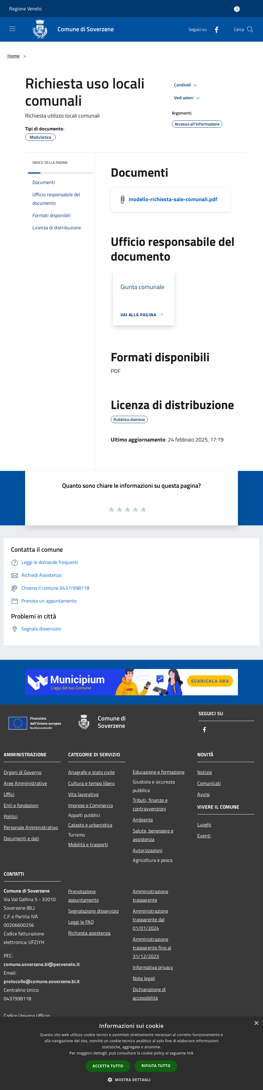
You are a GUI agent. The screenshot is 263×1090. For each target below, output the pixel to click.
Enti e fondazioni (21, 805)
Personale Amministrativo (31, 827)
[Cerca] (250, 29)
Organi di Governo (22, 772)
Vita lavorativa (83, 794)
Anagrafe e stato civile (91, 772)
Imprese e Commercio (90, 805)
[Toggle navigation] (12, 28)
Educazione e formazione (158, 772)
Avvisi (203, 794)
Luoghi (204, 824)
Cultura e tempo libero (91, 783)
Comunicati (209, 783)
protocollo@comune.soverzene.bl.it (42, 981)
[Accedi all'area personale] (236, 9)
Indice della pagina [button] (50, 162)
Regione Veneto (25, 8)
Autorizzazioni (147, 850)
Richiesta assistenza (89, 933)
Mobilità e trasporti (88, 844)
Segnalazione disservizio (93, 911)
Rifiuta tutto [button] (156, 1065)
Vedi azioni (188, 98)
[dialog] (131, 1053)
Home (13, 55)
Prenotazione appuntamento (83, 896)
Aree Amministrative (25, 783)
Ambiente (143, 819)
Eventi (204, 835)
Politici (11, 816)
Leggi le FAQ (81, 922)
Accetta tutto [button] (108, 1066)
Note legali (144, 978)
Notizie (204, 772)
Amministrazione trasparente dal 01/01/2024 (150, 919)
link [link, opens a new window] (190, 1053)
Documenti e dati (21, 838)
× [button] (256, 1023)
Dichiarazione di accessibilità (149, 994)
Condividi (186, 85)
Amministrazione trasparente (150, 896)
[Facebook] (214, 29)
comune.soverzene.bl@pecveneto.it (42, 964)
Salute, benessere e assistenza (153, 835)
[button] (131, 1080)
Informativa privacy (153, 967)
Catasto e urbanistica (90, 825)
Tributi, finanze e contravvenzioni (150, 804)
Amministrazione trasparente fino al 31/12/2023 (152, 947)
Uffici (9, 794)
